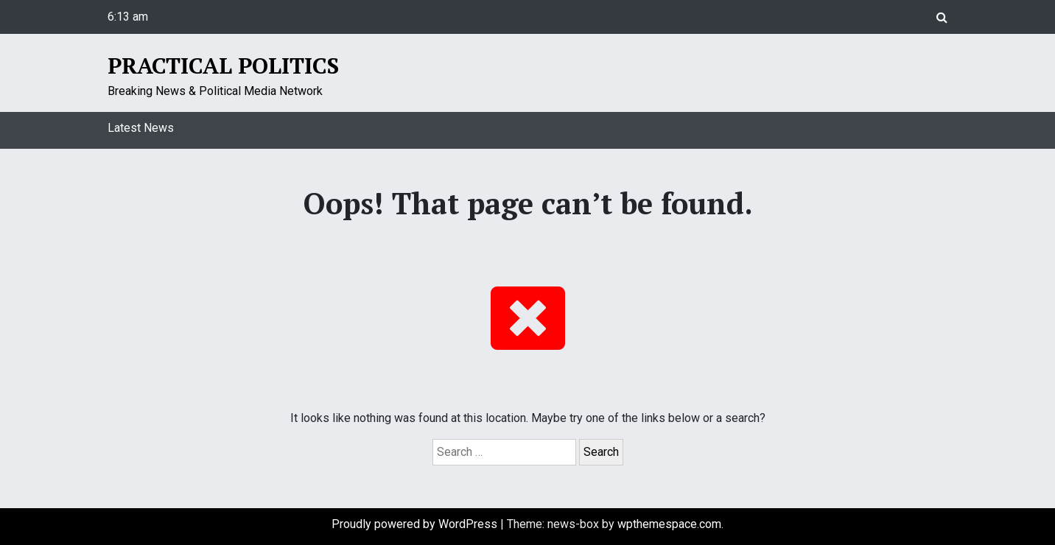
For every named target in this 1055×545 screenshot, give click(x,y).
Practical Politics (223, 65)
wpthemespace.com (669, 524)
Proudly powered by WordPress (416, 524)
